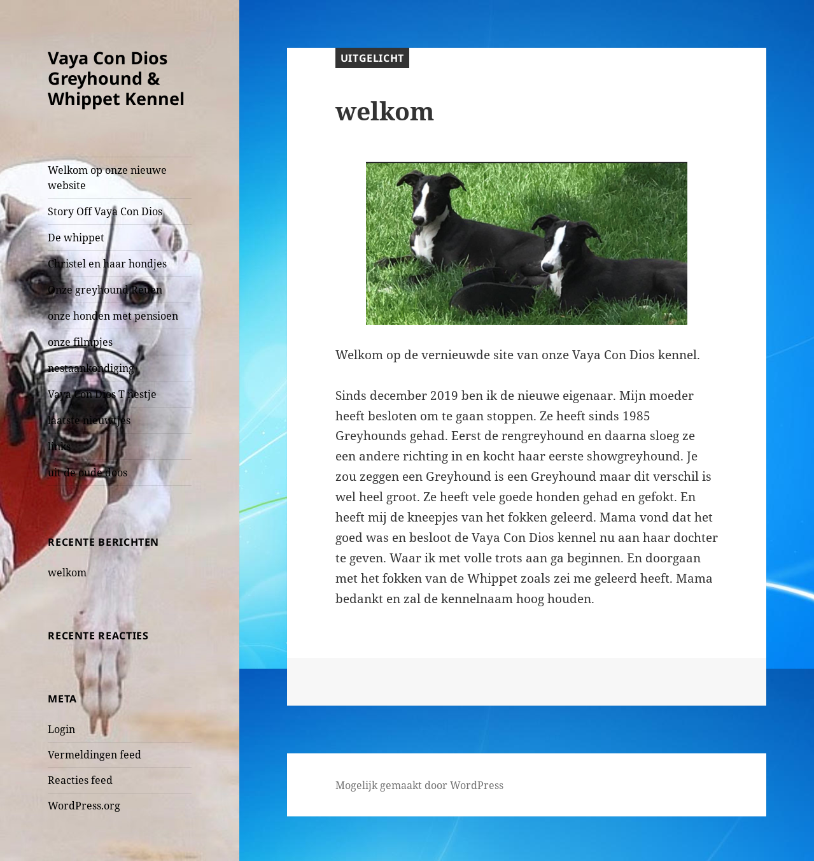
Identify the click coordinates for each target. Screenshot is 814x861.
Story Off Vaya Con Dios (105, 211)
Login (61, 729)
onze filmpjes (80, 342)
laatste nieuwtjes (89, 420)
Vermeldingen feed (94, 755)
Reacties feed (80, 780)
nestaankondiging (91, 368)
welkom (67, 573)
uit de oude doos (87, 473)
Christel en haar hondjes (107, 264)
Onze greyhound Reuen (105, 290)
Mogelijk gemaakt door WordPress (419, 785)
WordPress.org (84, 806)
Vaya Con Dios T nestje (102, 394)
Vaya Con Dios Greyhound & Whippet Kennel (116, 78)
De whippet (76, 238)
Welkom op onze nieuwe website (107, 177)
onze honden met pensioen (113, 316)
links (59, 446)
